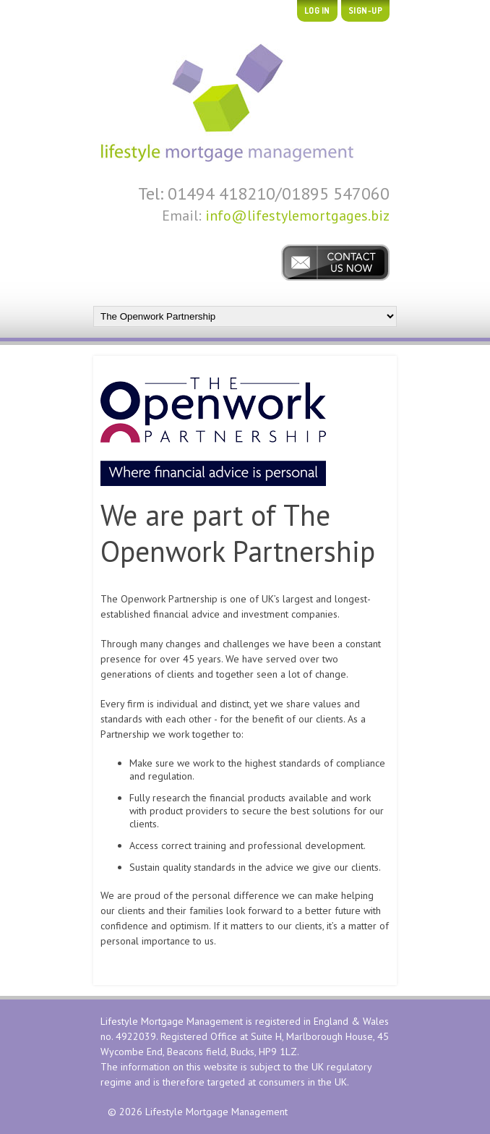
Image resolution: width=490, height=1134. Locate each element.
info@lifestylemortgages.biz (297, 215)
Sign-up (365, 10)
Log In (317, 10)
